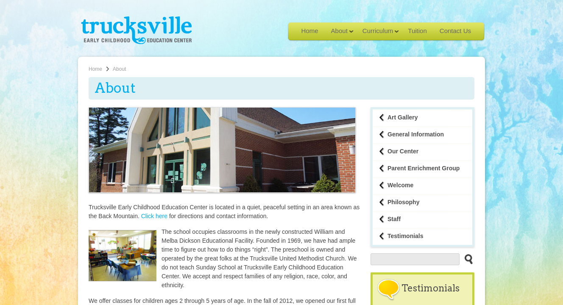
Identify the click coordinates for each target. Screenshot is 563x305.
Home (309, 30)
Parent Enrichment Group (423, 168)
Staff (394, 219)
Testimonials (405, 236)
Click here (154, 216)
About (339, 33)
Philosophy (403, 202)
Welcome (400, 185)
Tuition (417, 30)
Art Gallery (402, 117)
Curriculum (377, 33)
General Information (415, 134)
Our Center (402, 151)
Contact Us (455, 30)
